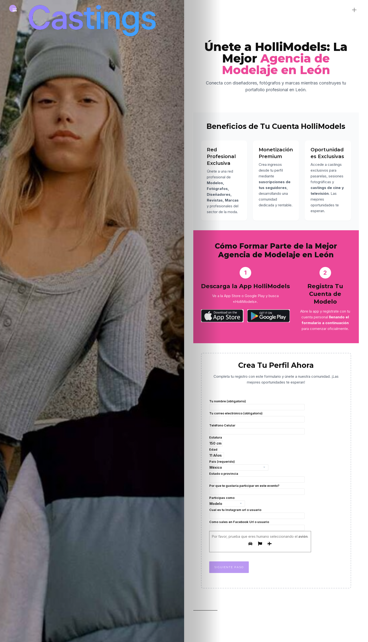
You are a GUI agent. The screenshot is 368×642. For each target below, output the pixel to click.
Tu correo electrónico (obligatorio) (257, 416)
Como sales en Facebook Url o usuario (257, 525)
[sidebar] (354, 9)
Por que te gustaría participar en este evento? (257, 489)
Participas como (227, 501)
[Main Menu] (15, 10)
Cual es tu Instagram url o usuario (257, 513)
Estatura (216, 441)
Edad (216, 453)
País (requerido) (238, 465)
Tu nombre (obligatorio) (257, 404)
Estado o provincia (257, 477)
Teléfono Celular (257, 428)
